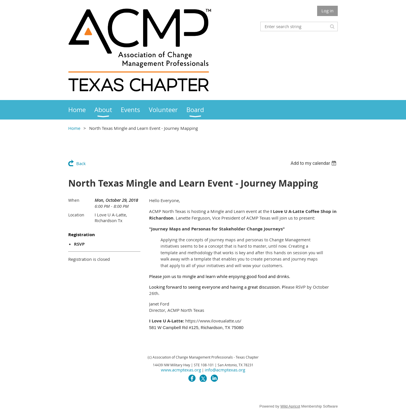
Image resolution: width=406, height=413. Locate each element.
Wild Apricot (290, 406)
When (73, 200)
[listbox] (314, 163)
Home (74, 128)
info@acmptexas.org (225, 370)
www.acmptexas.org (181, 370)
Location (76, 215)
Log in (327, 10)
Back (81, 163)
